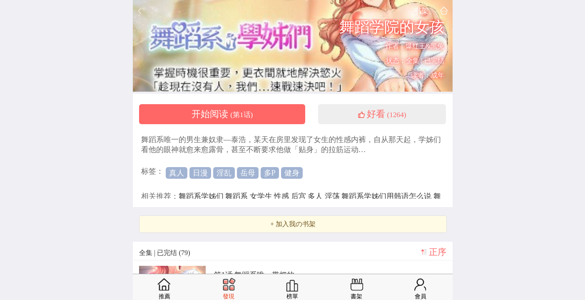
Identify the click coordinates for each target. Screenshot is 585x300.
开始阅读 (222, 114)
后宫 (299, 196)
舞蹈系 (237, 196)
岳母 (247, 173)
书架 (421, 11)
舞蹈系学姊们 (202, 196)
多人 (316, 196)
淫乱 (224, 173)
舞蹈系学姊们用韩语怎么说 (387, 196)
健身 (291, 173)
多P (270, 173)
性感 (282, 196)
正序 (437, 252)
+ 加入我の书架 (293, 224)
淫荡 (333, 196)
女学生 (262, 196)
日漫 (200, 173)
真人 (176, 173)
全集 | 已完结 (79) (164, 253)
